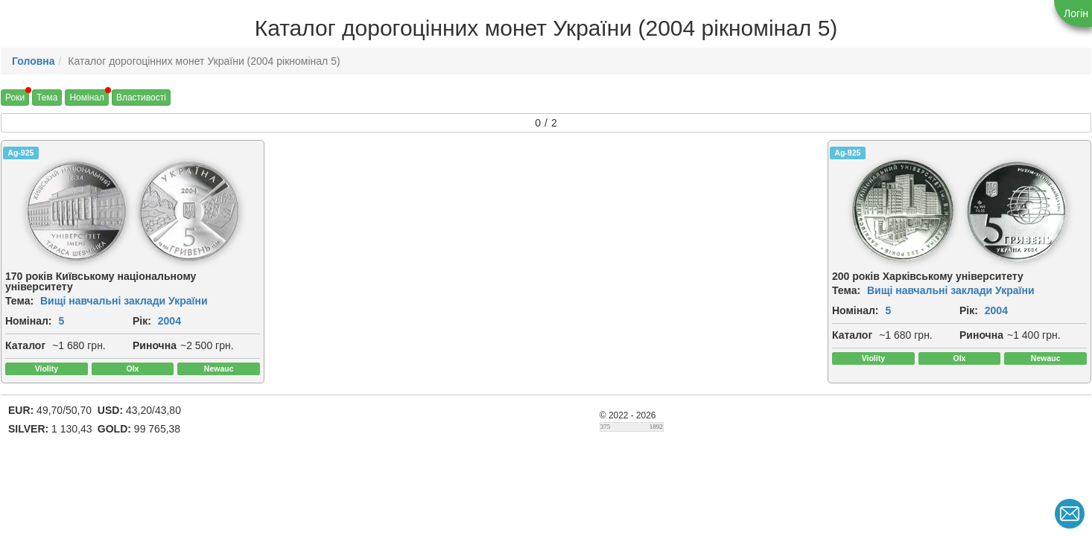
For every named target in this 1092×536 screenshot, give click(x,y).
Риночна (155, 345)
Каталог (25, 345)
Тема (46, 97)
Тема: (19, 301)
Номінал (86, 97)
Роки (15, 97)
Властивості (141, 97)
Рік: (142, 321)
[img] (77, 211)
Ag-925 (20, 152)
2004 (169, 321)
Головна (33, 61)
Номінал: (28, 321)
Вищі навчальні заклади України (124, 301)
